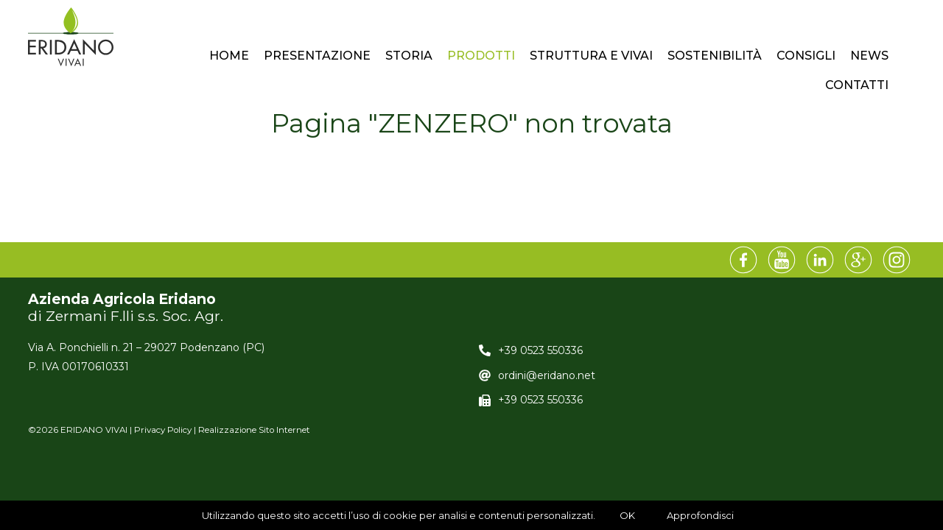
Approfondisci (700, 515)
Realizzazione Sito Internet (254, 430)
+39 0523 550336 (540, 350)
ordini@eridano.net (546, 375)
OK (627, 515)
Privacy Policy (163, 430)
